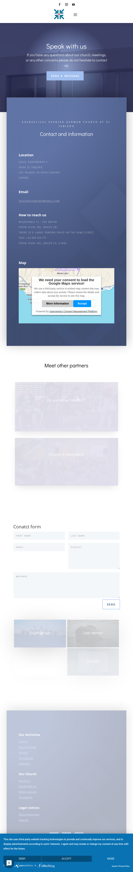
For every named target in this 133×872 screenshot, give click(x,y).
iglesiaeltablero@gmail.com (39, 203)
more (110, 858)
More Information (57, 305)
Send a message (65, 76)
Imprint (114, 866)
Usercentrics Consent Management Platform (73, 313)
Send (111, 604)
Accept (82, 305)
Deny (22, 858)
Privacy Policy (124, 866)
